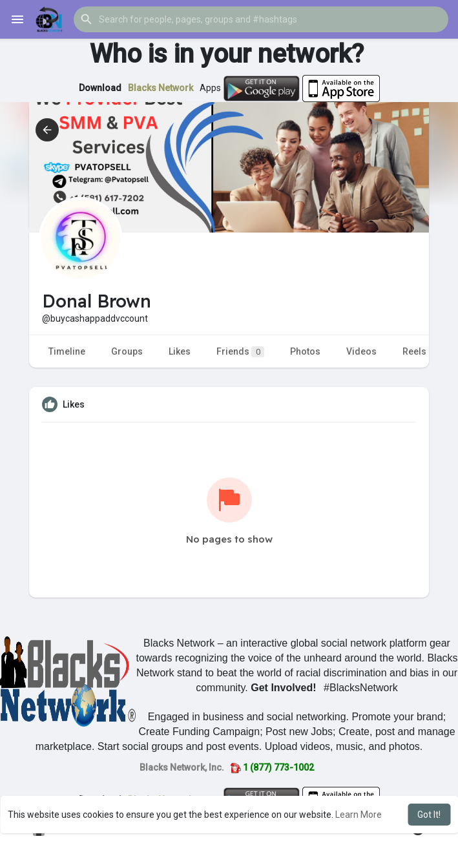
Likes (180, 351)
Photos (305, 351)
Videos (361, 351)
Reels (414, 351)
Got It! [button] (429, 814)
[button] (261, 19)
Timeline (66, 351)
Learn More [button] (358, 814)
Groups (127, 351)
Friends (240, 351)
